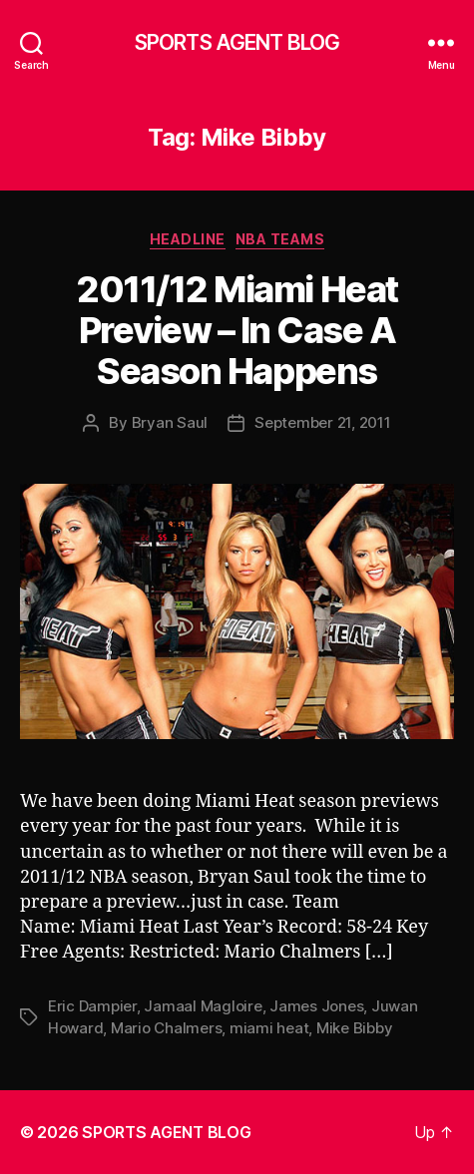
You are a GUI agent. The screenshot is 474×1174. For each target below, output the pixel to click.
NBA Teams (280, 238)
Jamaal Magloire (202, 1005)
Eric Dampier (92, 1005)
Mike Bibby (354, 1027)
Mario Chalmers (166, 1027)
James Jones (316, 1005)
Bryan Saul (170, 422)
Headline (188, 238)
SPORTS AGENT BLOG (237, 42)
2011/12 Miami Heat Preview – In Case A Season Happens (236, 330)
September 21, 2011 (322, 422)
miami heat (269, 1027)
